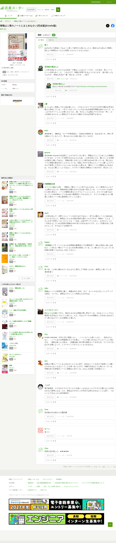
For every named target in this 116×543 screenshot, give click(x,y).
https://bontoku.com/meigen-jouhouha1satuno (92, 86)
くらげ (47, 385)
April (46, 213)
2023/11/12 (73, 78)
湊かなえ (11, 367)
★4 (58, 373)
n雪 (45, 104)
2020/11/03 (70, 297)
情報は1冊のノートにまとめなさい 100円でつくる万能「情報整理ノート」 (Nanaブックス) (20, 198)
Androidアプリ (32, 490)
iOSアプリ (44, 490)
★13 (58, 79)
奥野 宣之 (8, 21)
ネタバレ (51, 40)
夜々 (46, 45)
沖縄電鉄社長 (49, 184)
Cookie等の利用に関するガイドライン (66, 483)
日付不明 (69, 436)
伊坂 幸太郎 (12, 345)
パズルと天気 (13, 343)
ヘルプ (30, 486)
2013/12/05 (70, 416)
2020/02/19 (70, 322)
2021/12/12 (73, 140)
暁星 (10, 365)
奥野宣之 (11, 237)
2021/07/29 (73, 229)
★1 (66, 90)
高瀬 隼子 (12, 303)
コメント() (60, 54)
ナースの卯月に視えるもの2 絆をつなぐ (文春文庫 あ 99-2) (21, 333)
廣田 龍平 (12, 323)
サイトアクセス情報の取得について (93, 483)
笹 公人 (11, 312)
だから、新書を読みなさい (17, 266)
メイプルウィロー (51, 310)
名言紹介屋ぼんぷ (51, 67)
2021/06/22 (70, 254)
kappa (46, 242)
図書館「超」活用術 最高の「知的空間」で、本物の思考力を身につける (20, 245)
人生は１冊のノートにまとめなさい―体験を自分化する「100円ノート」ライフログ (21, 222)
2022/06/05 (70, 118)
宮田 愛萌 (12, 356)
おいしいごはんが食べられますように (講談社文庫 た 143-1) (21, 300)
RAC (46, 131)
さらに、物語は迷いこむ (17, 288)
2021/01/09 (73, 276)
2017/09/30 (73, 373)
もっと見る (26, 278)
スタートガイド (47, 479)
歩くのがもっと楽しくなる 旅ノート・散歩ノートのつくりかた (20, 256)
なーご (47, 429)
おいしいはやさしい (15, 354)
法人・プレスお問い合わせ (52, 486)
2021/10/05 (70, 200)
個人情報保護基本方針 (44, 483)
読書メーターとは (33, 479)
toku (46, 288)
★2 (58, 230)
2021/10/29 (73, 171)
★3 (58, 171)
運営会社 (31, 483)
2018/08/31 (73, 348)
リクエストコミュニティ (71, 486)
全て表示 (41, 40)
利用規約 (59, 479)
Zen (46, 361)
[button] (58, 9)
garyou (47, 152)
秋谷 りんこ (12, 336)
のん (46, 334)
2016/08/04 (73, 397)
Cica (46, 266)
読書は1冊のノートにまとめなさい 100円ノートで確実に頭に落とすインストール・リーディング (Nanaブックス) (21, 184)
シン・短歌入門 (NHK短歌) (17, 310)
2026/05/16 (70, 54)
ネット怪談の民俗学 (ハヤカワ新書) (20, 321)
